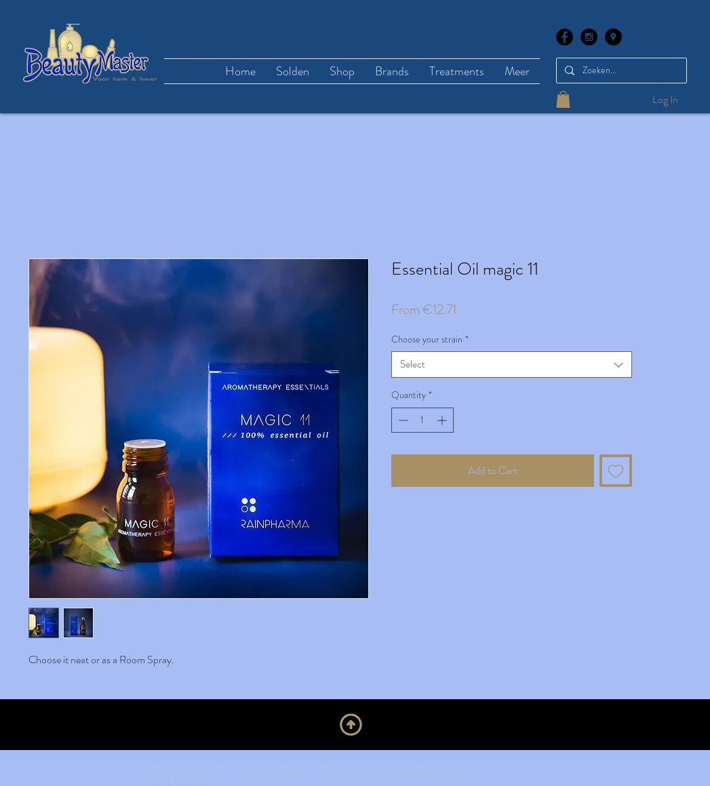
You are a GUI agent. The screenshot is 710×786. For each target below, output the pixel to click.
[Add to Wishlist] (615, 470)
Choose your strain (430, 339)
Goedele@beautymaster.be (436, 766)
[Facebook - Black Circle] (564, 36)
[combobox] (511, 364)
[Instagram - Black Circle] (588, 36)
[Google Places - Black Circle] (613, 36)
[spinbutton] (422, 420)
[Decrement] (401, 420)
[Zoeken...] (620, 70)
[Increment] (443, 420)
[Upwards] (351, 724)
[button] (563, 99)
